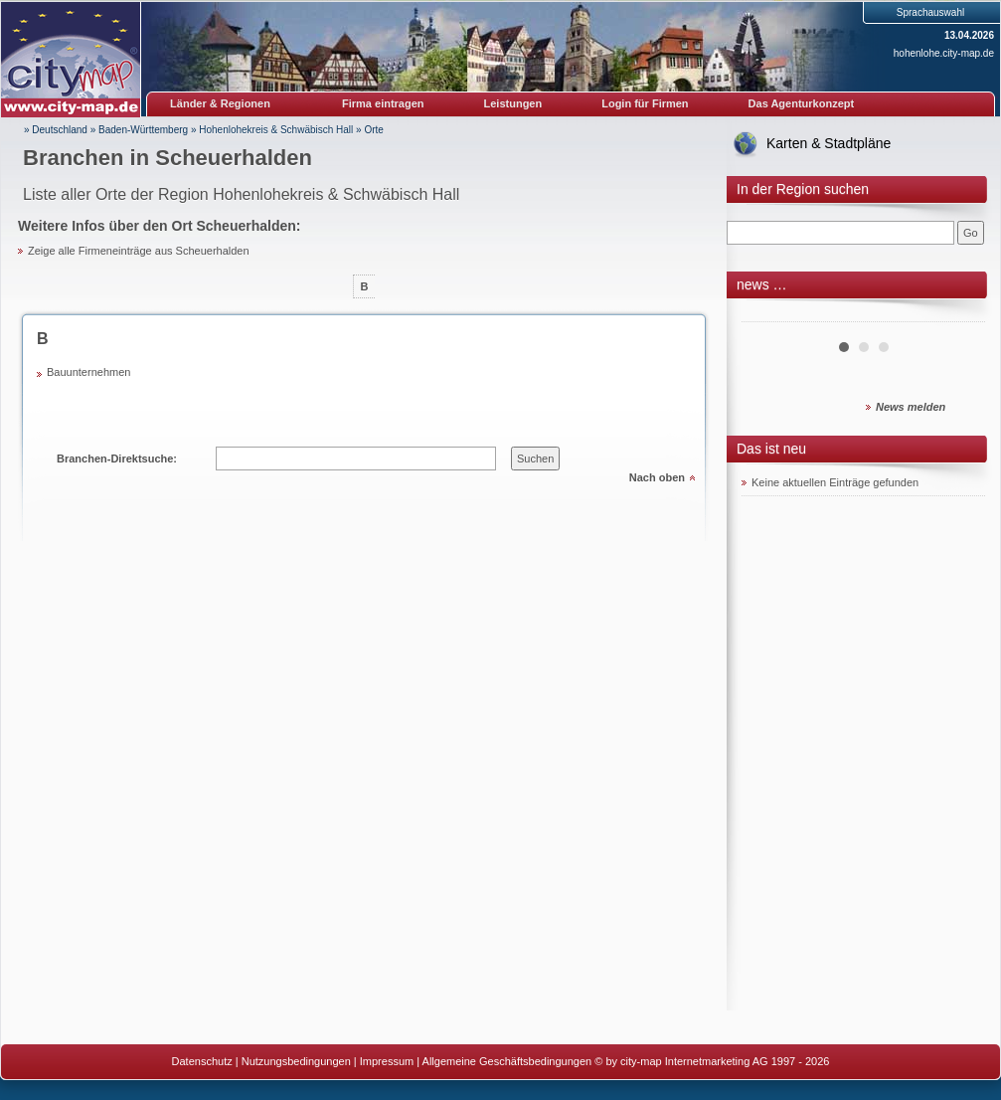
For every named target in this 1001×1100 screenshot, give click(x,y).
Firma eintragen (383, 103)
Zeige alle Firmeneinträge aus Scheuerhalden (139, 251)
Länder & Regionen (220, 103)
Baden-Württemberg (143, 129)
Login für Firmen (644, 103)
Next (959, 314)
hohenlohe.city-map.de (944, 53)
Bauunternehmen (88, 372)
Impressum (387, 1061)
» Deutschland (55, 129)
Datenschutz (202, 1061)
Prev (767, 314)
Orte (373, 129)
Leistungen (513, 103)
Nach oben (657, 477)
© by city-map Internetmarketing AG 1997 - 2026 (711, 1061)
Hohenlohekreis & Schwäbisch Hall (276, 129)
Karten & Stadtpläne (828, 143)
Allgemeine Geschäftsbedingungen (507, 1061)
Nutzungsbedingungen (296, 1061)
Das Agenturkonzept (802, 103)
